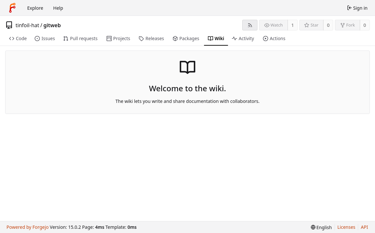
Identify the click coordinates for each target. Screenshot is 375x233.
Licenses (346, 227)
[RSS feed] (249, 25)
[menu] (321, 227)
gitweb (52, 25)
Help (58, 8)
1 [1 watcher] (292, 25)
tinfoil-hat (27, 25)
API (364, 227)
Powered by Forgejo (27, 227)
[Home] (12, 8)
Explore (35, 8)
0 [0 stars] (328, 25)
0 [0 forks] (364, 25)
